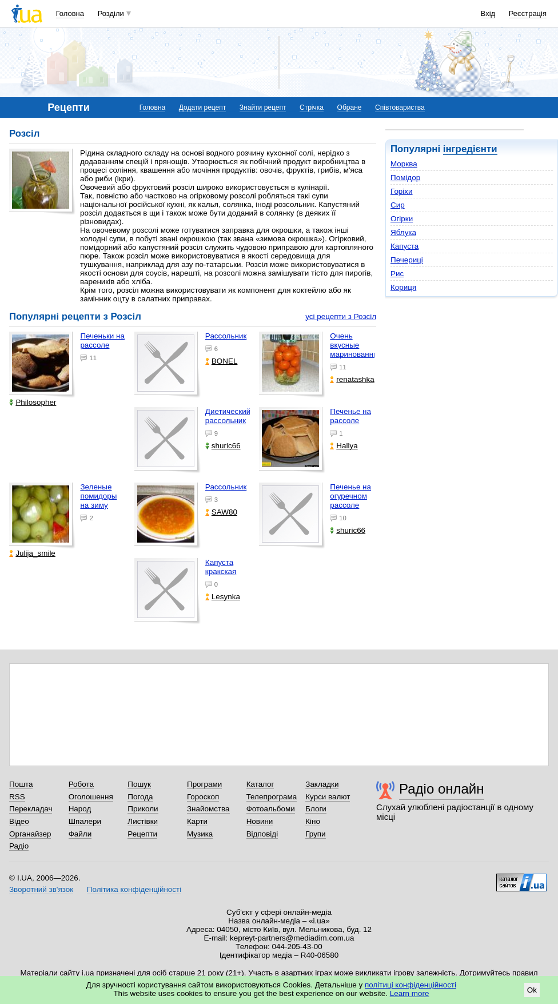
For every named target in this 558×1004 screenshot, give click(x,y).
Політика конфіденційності (134, 889)
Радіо (19, 846)
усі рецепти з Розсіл (340, 316)
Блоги (315, 808)
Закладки (321, 784)
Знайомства (208, 808)
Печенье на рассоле (350, 416)
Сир (397, 205)
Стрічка (312, 107)
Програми (204, 784)
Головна (70, 13)
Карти (197, 821)
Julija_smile (32, 553)
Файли (80, 834)
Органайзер (30, 834)
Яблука (403, 232)
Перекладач (30, 808)
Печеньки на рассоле (102, 340)
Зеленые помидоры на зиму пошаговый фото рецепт (99, 510)
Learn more (409, 993)
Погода (140, 796)
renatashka (352, 379)
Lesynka (222, 596)
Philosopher (32, 402)
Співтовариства (400, 107)
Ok (532, 990)
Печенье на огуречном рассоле (350, 496)
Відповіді (262, 834)
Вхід (488, 13)
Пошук (139, 784)
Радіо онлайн (441, 788)
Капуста (404, 246)
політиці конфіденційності (410, 985)
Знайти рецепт (263, 107)
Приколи (142, 808)
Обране (349, 107)
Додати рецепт (202, 107)
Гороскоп (203, 796)
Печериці (406, 260)
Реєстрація (528, 13)
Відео (19, 821)
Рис (397, 273)
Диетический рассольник (227, 416)
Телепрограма (271, 796)
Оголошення (91, 796)
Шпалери (85, 821)
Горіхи (401, 191)
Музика (200, 834)
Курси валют (327, 796)
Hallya (343, 445)
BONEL (221, 361)
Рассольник (225, 336)
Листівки (142, 821)
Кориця (403, 287)
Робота (81, 784)
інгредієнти (470, 149)
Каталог (260, 784)
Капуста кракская (221, 567)
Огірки (401, 218)
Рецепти (142, 834)
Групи (315, 834)
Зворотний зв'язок (41, 889)
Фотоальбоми (270, 808)
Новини (259, 821)
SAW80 (221, 512)
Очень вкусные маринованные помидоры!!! (356, 350)
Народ (80, 808)
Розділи (111, 13)
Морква (403, 164)
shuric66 (223, 445)
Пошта (21, 784)
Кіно (312, 821)
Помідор (405, 177)
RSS (17, 796)
